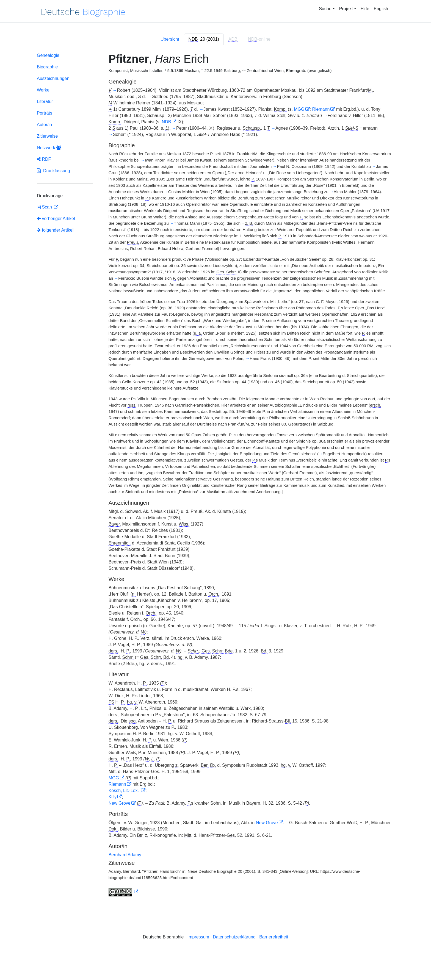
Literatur (45, 101)
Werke (43, 90)
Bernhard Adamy (125, 854)
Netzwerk (49, 147)
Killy (113, 796)
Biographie (47, 67)
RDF (44, 159)
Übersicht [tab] (170, 39)
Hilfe (365, 8)
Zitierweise (47, 136)
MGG (299, 109)
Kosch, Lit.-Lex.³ (124, 790)
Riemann (321, 109)
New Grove (120, 803)
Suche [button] (325, 8)
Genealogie (48, 55)
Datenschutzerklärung (234, 937)
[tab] (204, 39)
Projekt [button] (346, 8)
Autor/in (44, 124)
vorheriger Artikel (56, 218)
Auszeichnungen (53, 78)
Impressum (198, 937)
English (381, 8)
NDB (166, 122)
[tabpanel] (215, 476)
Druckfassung (53, 170)
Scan (45, 207)
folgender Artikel (55, 230)
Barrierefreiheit (273, 937)
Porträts (44, 113)
